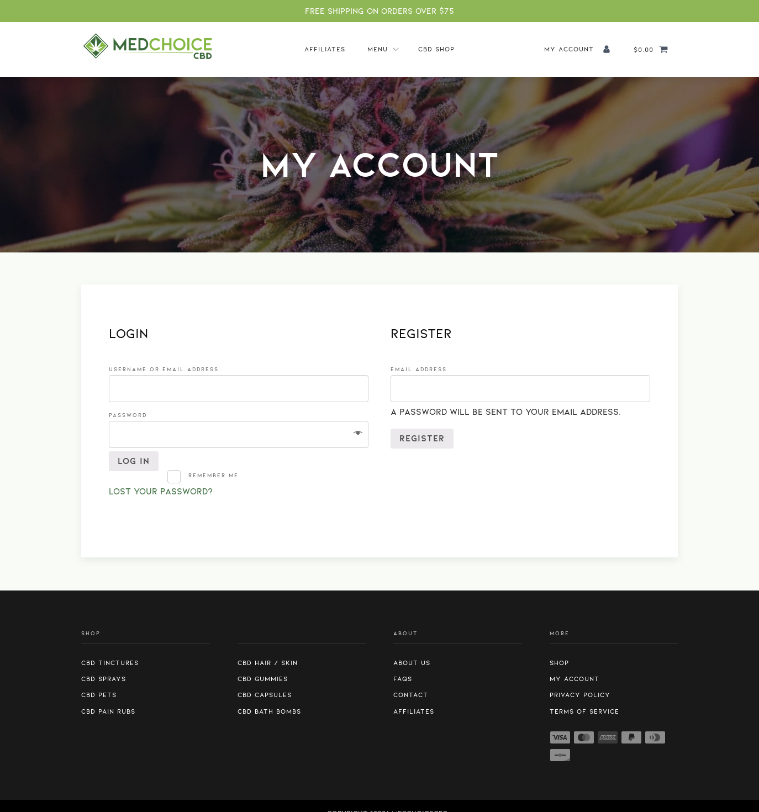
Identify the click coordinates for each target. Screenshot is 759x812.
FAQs (402, 679)
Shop (559, 663)
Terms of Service (584, 711)
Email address (422, 369)
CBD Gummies (263, 679)
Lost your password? (161, 492)
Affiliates (324, 49)
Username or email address (167, 369)
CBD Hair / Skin (268, 663)
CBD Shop (436, 49)
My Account (574, 679)
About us (411, 663)
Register (422, 438)
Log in (134, 461)
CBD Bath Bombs (269, 711)
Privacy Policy (580, 695)
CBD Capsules (265, 695)
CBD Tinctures (110, 663)
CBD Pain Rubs (108, 711)
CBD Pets (99, 695)
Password (131, 415)
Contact (410, 695)
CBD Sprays (103, 679)
